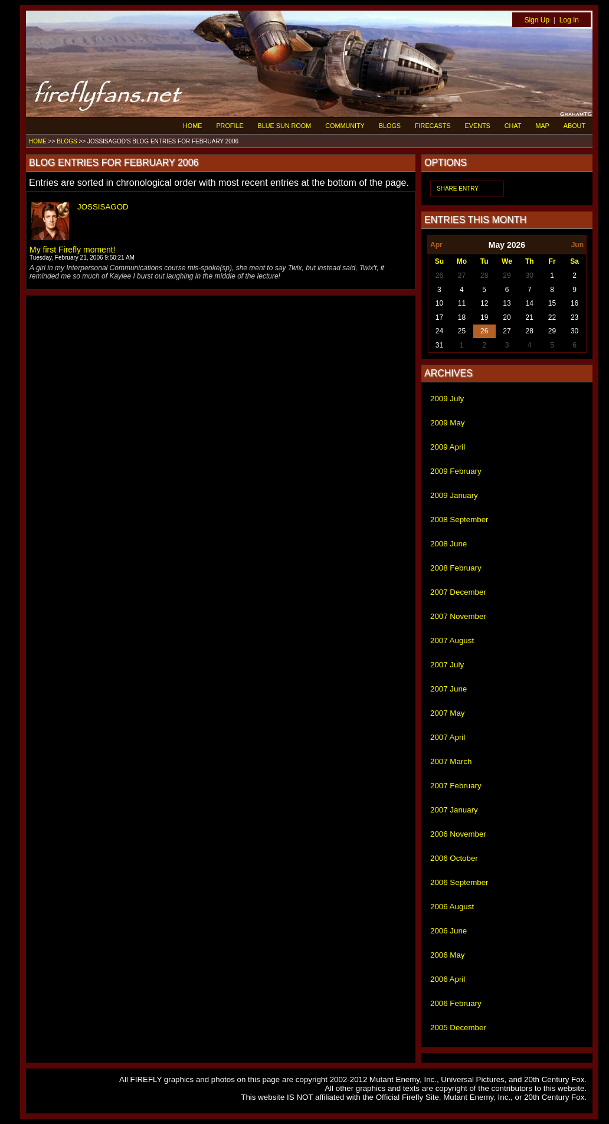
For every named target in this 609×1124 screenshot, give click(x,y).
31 (439, 345)
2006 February (456, 1003)
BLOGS (390, 125)
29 (506, 275)
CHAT (513, 125)
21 (529, 317)
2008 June (448, 543)
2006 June (448, 930)
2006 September (459, 882)
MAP (542, 125)
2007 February (456, 785)
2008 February (456, 567)
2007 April (447, 737)
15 (552, 303)
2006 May (447, 955)
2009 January (454, 495)
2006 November (458, 834)
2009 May (447, 422)
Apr (436, 245)
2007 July (447, 664)
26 (439, 275)
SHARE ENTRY (458, 188)
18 (462, 317)
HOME (192, 125)
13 (506, 303)
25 (462, 331)
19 (484, 317)
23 (574, 317)
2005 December (458, 1027)
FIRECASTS (433, 125)
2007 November (458, 616)
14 (529, 303)
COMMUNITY (345, 125)
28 (484, 275)
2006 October (454, 858)
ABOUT (574, 125)
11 (462, 303)
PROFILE (229, 125)
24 (439, 331)
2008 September (459, 519)
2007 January (454, 809)
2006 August (452, 906)
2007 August (452, 640)
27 (462, 275)
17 (439, 317)
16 (574, 303)
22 (552, 317)
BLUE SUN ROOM (285, 125)
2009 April (447, 447)
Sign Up (536, 20)
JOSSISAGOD (103, 206)
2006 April (447, 979)
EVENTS (477, 125)
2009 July (447, 398)
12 (484, 303)
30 (529, 275)
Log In (569, 20)
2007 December (458, 592)
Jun (577, 245)
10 (439, 303)
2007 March (451, 761)
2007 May (447, 713)
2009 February (456, 471)
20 (506, 317)
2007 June (448, 688)
